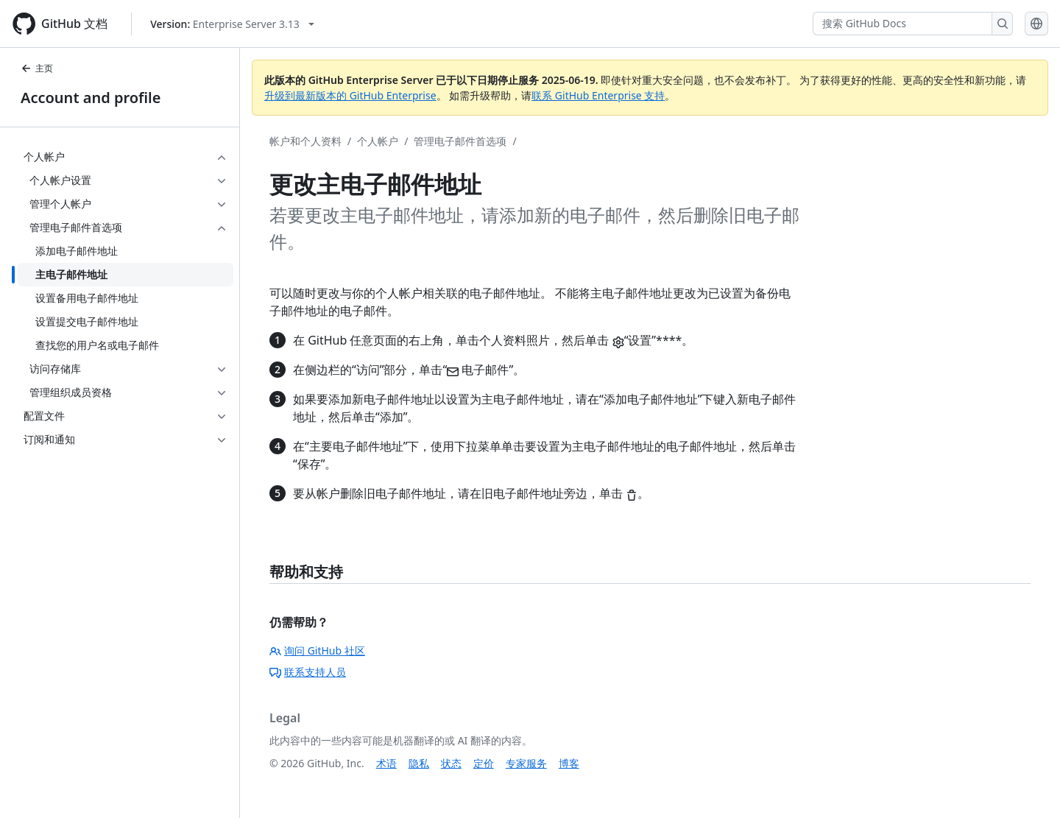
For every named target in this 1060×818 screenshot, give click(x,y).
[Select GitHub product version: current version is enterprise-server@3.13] (232, 24)
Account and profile (90, 97)
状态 (451, 763)
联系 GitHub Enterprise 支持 (598, 95)
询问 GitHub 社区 (317, 650)
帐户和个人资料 (305, 141)
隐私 (419, 763)
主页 (37, 68)
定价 (483, 763)
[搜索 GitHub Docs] (902, 24)
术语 (386, 763)
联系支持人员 (307, 672)
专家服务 (526, 763)
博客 (569, 763)
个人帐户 (377, 141)
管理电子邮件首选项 (460, 141)
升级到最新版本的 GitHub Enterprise (350, 95)
